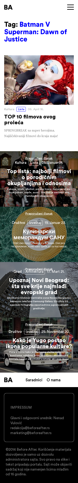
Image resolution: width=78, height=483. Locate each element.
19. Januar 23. (55, 222)
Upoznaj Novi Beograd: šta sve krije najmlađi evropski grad (39, 289)
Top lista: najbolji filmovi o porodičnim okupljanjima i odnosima (39, 178)
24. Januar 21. (52, 162)
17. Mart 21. (55, 271)
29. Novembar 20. (55, 331)
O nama (54, 379)
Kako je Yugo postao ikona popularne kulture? (39, 345)
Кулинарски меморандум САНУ (39, 234)
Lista (21, 109)
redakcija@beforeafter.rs (30, 428)
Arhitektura (34, 271)
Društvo (18, 222)
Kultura (9, 109)
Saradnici (34, 379)
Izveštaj (35, 222)
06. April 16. (36, 109)
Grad (18, 271)
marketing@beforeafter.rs (31, 433)
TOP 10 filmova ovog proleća (39, 97)
